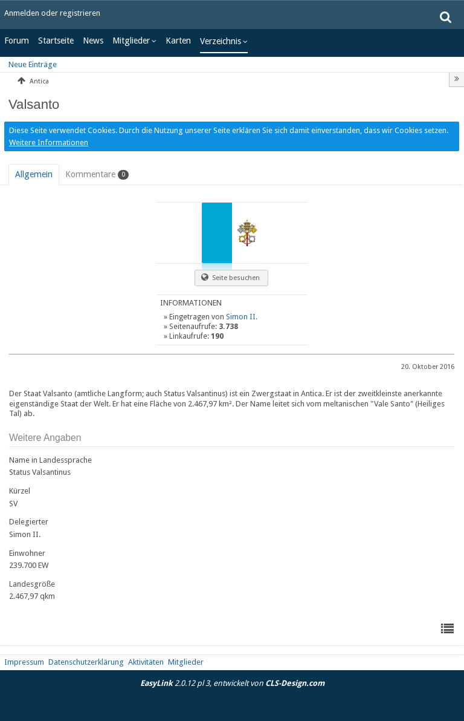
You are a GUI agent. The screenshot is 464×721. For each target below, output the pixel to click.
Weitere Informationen (48, 142)
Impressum (24, 662)
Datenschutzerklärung (86, 662)
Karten (178, 40)
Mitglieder (131, 40)
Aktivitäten (146, 662)
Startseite (56, 40)
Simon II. (241, 317)
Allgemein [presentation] (34, 174)
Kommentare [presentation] (97, 174)
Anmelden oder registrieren (52, 13)
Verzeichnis (220, 41)
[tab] (33, 174)
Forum (16, 40)
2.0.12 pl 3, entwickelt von (232, 683)
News (93, 40)
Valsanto (33, 104)
